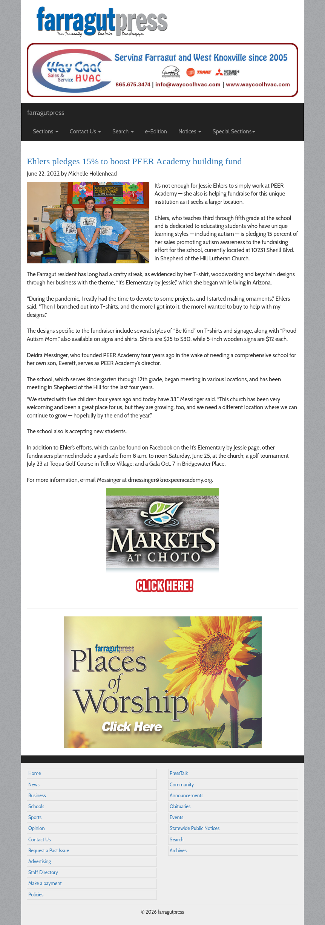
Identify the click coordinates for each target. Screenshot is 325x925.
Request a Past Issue (48, 850)
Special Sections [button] (234, 131)
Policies (35, 894)
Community (182, 784)
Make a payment (45, 883)
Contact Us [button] (85, 131)
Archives (178, 850)
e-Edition (156, 131)
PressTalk (179, 773)
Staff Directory (43, 872)
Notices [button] (189, 131)
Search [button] (123, 131)
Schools (36, 806)
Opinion (36, 828)
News (34, 784)
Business (37, 795)
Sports (34, 817)
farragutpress (45, 113)
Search (177, 839)
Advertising (39, 861)
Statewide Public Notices (194, 828)
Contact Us (39, 839)
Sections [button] (45, 131)
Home (34, 773)
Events (176, 817)
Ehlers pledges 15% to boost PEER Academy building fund (134, 161)
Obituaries (180, 806)
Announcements (186, 795)
